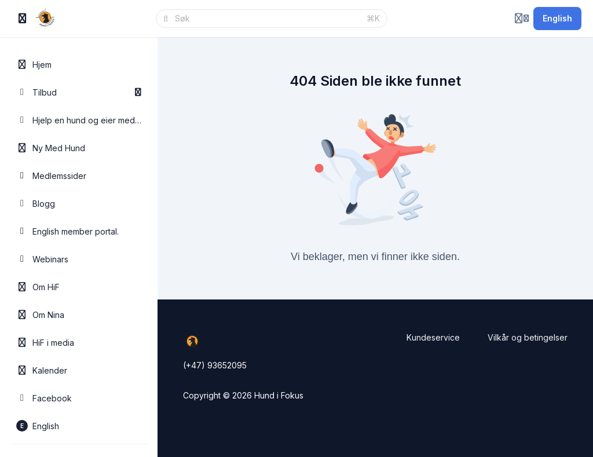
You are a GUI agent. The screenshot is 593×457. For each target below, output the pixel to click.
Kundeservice (433, 337)
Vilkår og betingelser (528, 337)
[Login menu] (522, 18)
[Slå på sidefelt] (23, 19)
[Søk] (267, 18)
